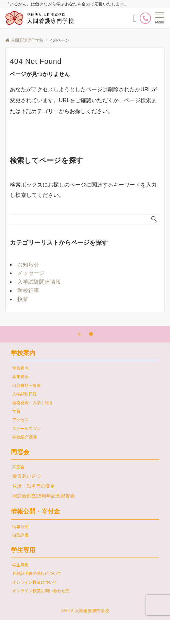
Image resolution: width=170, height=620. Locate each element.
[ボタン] (135, 20)
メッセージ (31, 273)
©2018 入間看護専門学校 (85, 610)
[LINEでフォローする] (91, 334)
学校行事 (28, 291)
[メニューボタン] (160, 18)
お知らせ (28, 264)
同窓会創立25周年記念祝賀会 (43, 496)
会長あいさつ (26, 475)
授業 (22, 299)
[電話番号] (145, 18)
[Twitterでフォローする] (79, 334)
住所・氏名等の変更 (33, 486)
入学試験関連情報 (39, 282)
